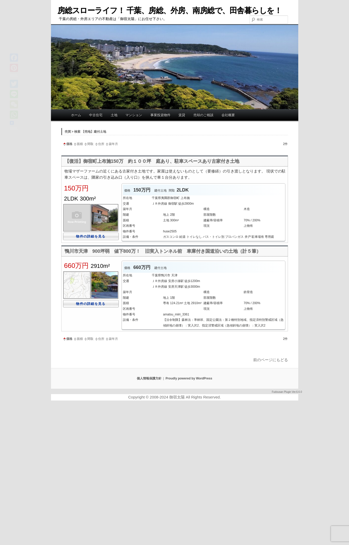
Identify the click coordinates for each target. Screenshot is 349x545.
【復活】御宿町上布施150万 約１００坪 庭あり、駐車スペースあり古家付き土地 (152, 161)
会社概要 (228, 115)
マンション (133, 115)
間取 (88, 144)
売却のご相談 (203, 115)
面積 (78, 144)
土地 (114, 115)
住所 (99, 144)
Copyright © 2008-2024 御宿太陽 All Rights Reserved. (174, 397)
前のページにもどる (270, 360)
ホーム (76, 115)
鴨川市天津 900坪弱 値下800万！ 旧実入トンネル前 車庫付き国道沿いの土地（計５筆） (163, 251)
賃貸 (181, 115)
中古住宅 (96, 115)
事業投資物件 (160, 115)
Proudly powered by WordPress (189, 378)
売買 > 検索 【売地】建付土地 (85, 131)
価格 (67, 144)
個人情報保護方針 (149, 378)
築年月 (111, 144)
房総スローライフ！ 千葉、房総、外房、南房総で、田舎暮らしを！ (169, 10)
